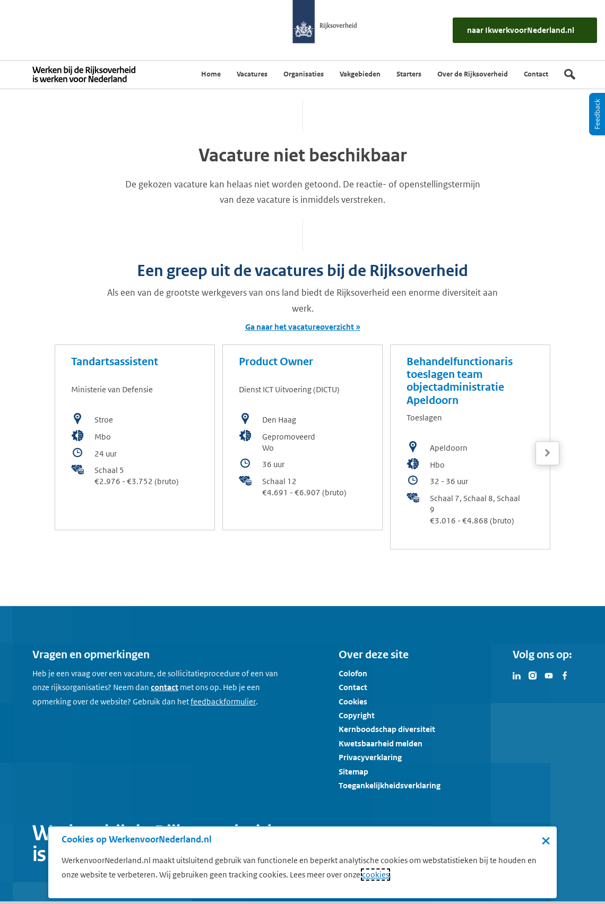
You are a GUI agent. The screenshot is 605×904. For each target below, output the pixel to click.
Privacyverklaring (370, 757)
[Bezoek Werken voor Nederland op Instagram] (533, 675)
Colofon (353, 673)
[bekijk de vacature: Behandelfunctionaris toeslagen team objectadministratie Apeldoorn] (470, 447)
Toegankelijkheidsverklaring (389, 785)
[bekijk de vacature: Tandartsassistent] (135, 437)
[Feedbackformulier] (223, 702)
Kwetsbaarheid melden (380, 743)
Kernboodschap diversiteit (387, 729)
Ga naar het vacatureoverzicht (299, 327)
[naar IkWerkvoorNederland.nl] (525, 30)
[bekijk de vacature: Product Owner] (302, 437)
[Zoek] (569, 74)
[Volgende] (547, 453)
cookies (375, 874)
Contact (353, 687)
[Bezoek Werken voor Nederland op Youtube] (549, 675)
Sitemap (353, 772)
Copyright (357, 715)
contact (164, 687)
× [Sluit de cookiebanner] (545, 840)
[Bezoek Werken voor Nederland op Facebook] (565, 675)
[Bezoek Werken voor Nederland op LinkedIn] (517, 675)
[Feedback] (597, 114)
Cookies (353, 701)
